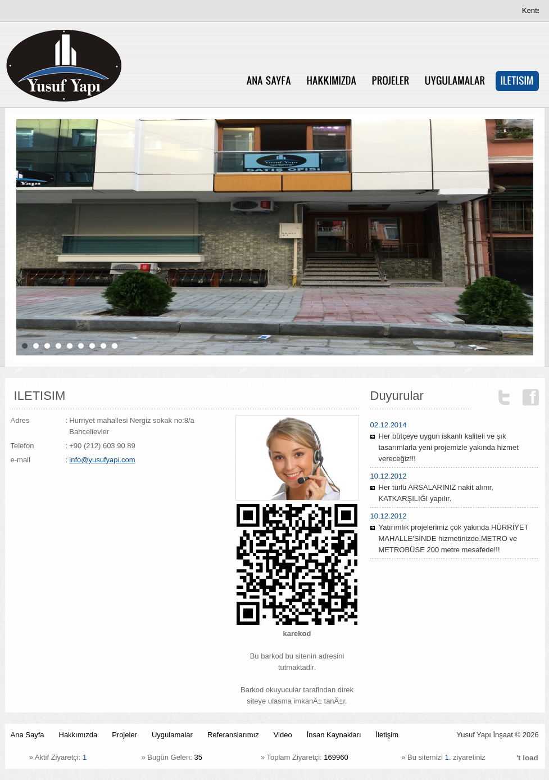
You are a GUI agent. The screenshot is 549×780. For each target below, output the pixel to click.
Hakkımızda (78, 735)
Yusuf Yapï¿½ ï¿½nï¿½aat (112, 65)
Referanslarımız (233, 735)
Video (283, 735)
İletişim (387, 735)
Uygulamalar (172, 735)
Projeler (124, 735)
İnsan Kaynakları (334, 735)
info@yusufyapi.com (102, 460)
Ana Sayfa (27, 735)
